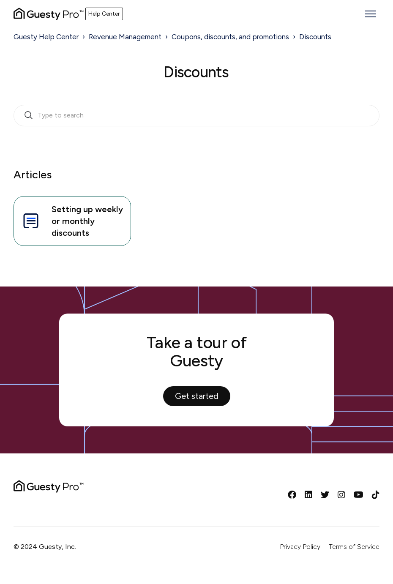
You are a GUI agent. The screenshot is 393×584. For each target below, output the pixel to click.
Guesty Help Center (46, 37)
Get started (196, 396)
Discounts (315, 37)
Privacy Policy (300, 547)
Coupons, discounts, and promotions (230, 37)
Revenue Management (125, 37)
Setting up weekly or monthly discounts (72, 221)
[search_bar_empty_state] (196, 116)
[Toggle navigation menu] (370, 14)
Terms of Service (354, 547)
